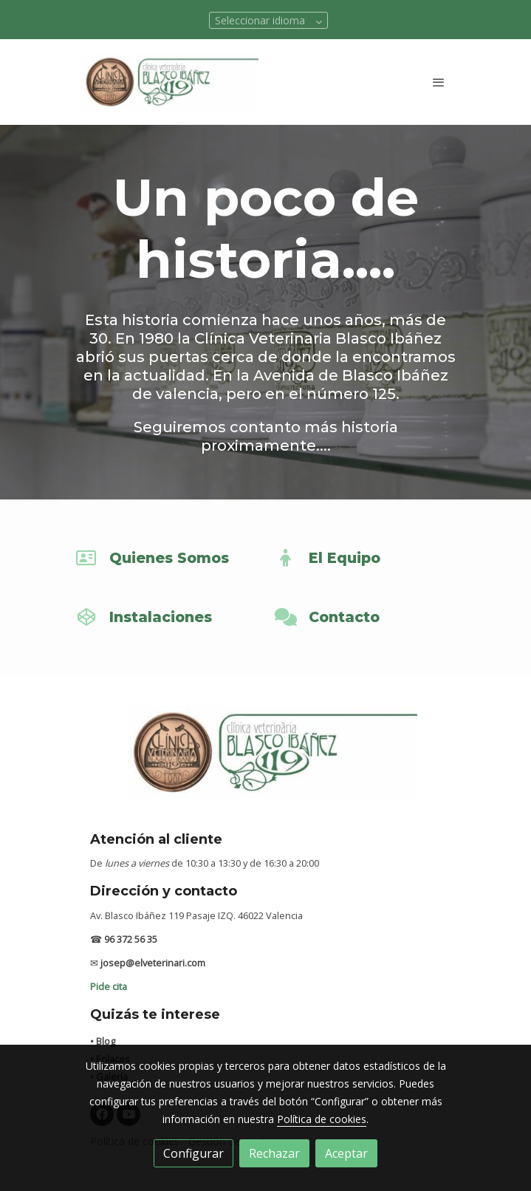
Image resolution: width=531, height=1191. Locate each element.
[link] (169, 82)
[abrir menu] (438, 82)
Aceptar (346, 1153)
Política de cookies (321, 1119)
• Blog (102, 1041)
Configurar (193, 1153)
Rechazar (274, 1153)
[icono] (86, 558)
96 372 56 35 (130, 939)
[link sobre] (266, 761)
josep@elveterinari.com (152, 962)
